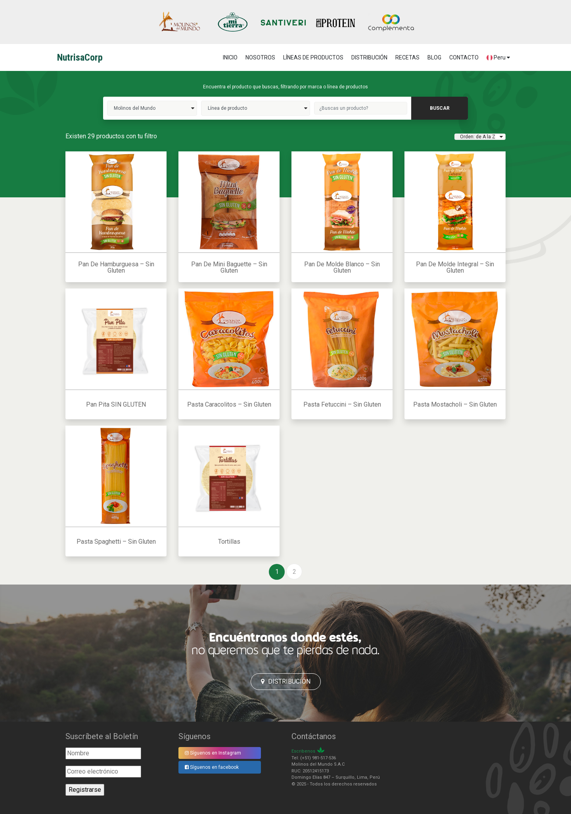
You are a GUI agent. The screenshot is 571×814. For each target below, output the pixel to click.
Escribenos (303, 751)
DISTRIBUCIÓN (369, 57)
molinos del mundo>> (152, 108)
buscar (440, 108)
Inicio (230, 57)
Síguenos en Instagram (213, 753)
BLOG (434, 57)
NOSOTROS (260, 57)
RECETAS (407, 57)
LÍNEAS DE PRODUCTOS (313, 57)
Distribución (285, 681)
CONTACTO (464, 57)
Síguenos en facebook (212, 767)
